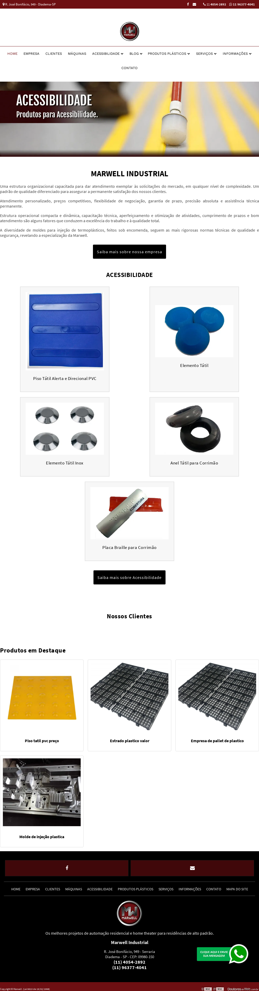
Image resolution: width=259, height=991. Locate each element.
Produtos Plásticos (167, 51)
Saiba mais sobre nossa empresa (129, 249)
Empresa (31, 51)
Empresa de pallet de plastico (217, 738)
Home (12, 51)
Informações (235, 51)
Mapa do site (237, 884)
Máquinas (77, 51)
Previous (2, 116)
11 (214, 4)
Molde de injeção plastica (41, 834)
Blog (134, 51)
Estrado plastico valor (129, 738)
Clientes (53, 51)
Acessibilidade (106, 51)
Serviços (204, 51)
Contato (129, 66)
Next (256, 116)
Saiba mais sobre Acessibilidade (129, 575)
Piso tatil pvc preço (42, 738)
